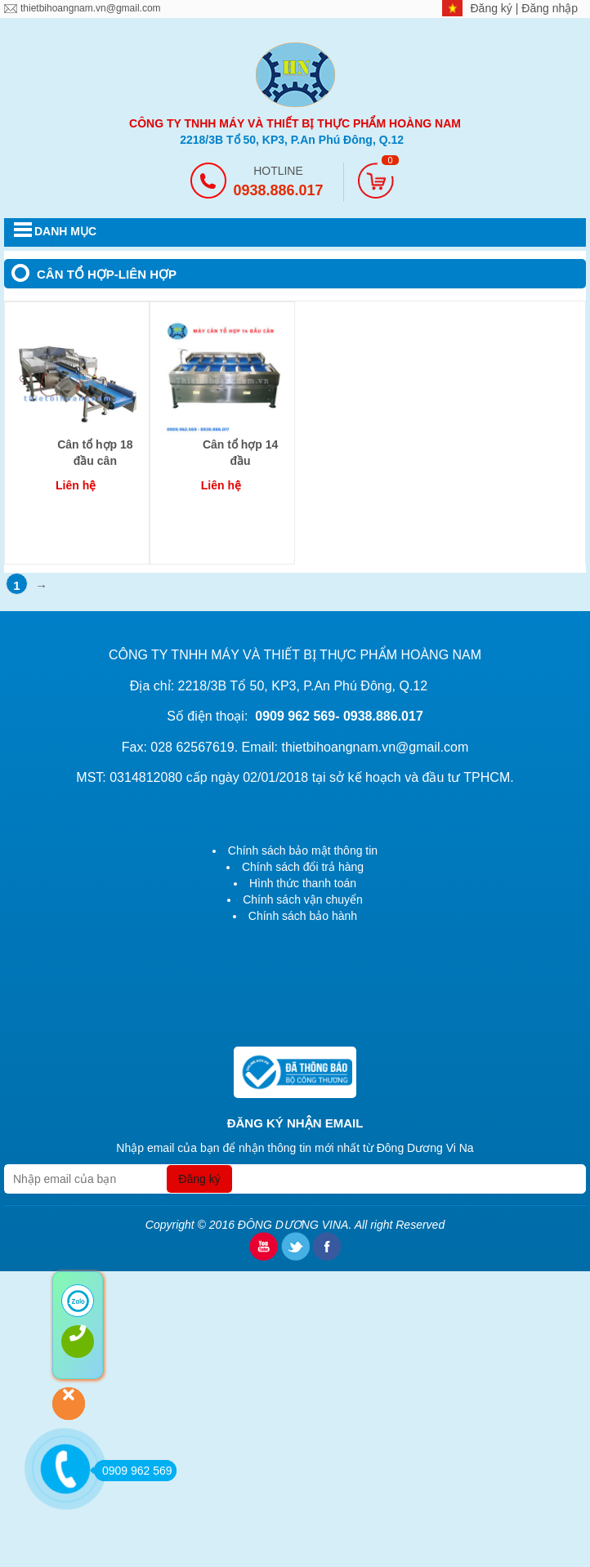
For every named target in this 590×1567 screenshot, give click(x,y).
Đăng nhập (549, 8)
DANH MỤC (65, 231)
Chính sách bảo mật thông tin (303, 850)
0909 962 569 (133, 1470)
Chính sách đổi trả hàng (303, 866)
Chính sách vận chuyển (303, 899)
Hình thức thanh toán (302, 883)
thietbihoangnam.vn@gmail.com (90, 8)
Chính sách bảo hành (302, 915)
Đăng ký (493, 8)
